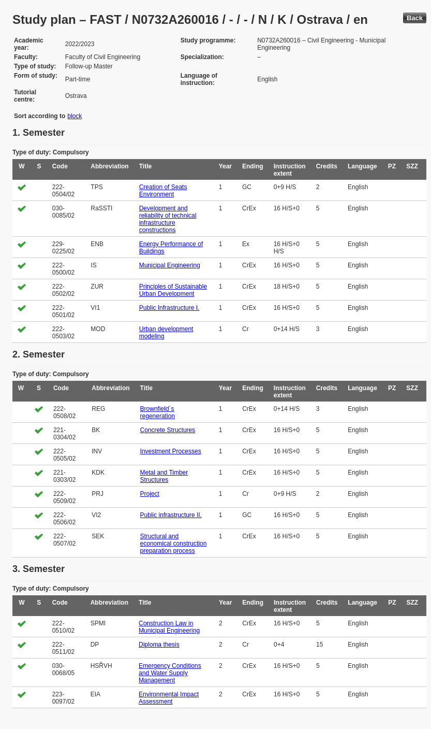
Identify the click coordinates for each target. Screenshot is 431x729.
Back (415, 18)
